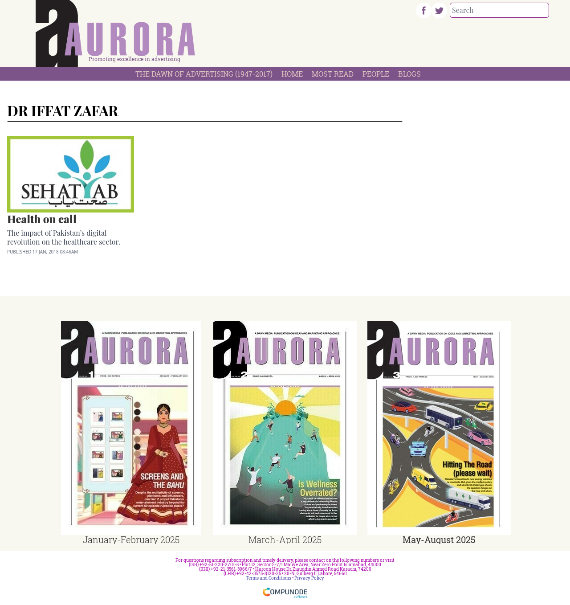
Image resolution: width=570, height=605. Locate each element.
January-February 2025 (131, 539)
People (375, 73)
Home (292, 73)
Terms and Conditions (268, 578)
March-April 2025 (285, 539)
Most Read (333, 73)
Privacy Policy (309, 578)
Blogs (409, 73)
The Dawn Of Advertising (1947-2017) (204, 73)
